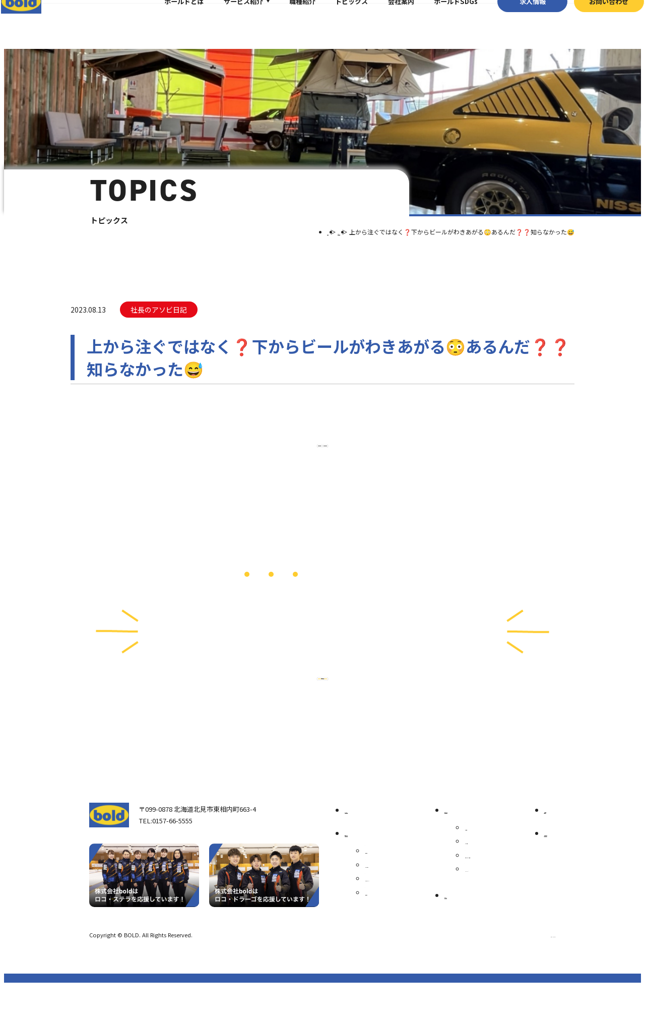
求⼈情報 (517, 22)
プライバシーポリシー (528, 970)
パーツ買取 (478, 876)
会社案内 (385, 22)
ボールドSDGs (440, 22)
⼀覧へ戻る (322, 463)
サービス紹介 (227, 22)
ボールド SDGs (393, 914)
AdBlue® (475, 915)
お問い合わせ (593, 22)
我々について (367, 868)
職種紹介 (287, 22)
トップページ (367, 844)
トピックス (336, 22)
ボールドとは (168, 22)
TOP (295, 231)
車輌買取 (475, 862)
